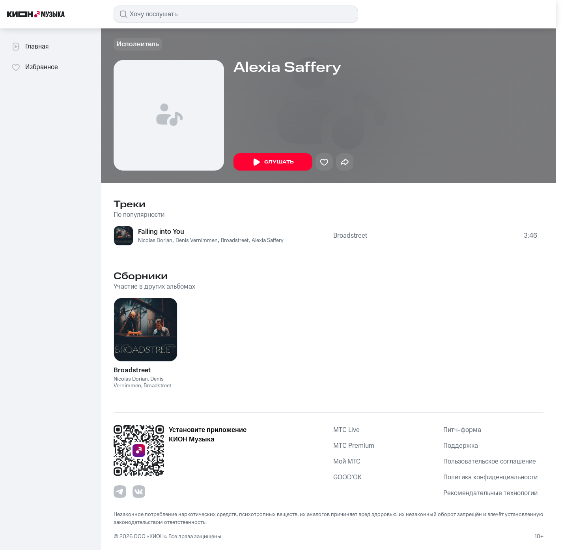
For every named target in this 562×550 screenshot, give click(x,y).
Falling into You (161, 232)
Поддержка (460, 446)
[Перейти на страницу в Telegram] (120, 491)
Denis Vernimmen (197, 240)
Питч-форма (462, 430)
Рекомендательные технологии (490, 493)
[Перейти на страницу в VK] (139, 491)
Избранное (34, 67)
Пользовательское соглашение (489, 461)
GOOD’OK (347, 477)
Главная (30, 46)
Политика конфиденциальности (490, 477)
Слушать (273, 162)
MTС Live (346, 430)
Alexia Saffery (268, 240)
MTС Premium (353, 446)
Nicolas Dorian (155, 240)
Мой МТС (346, 461)
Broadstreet (234, 240)
